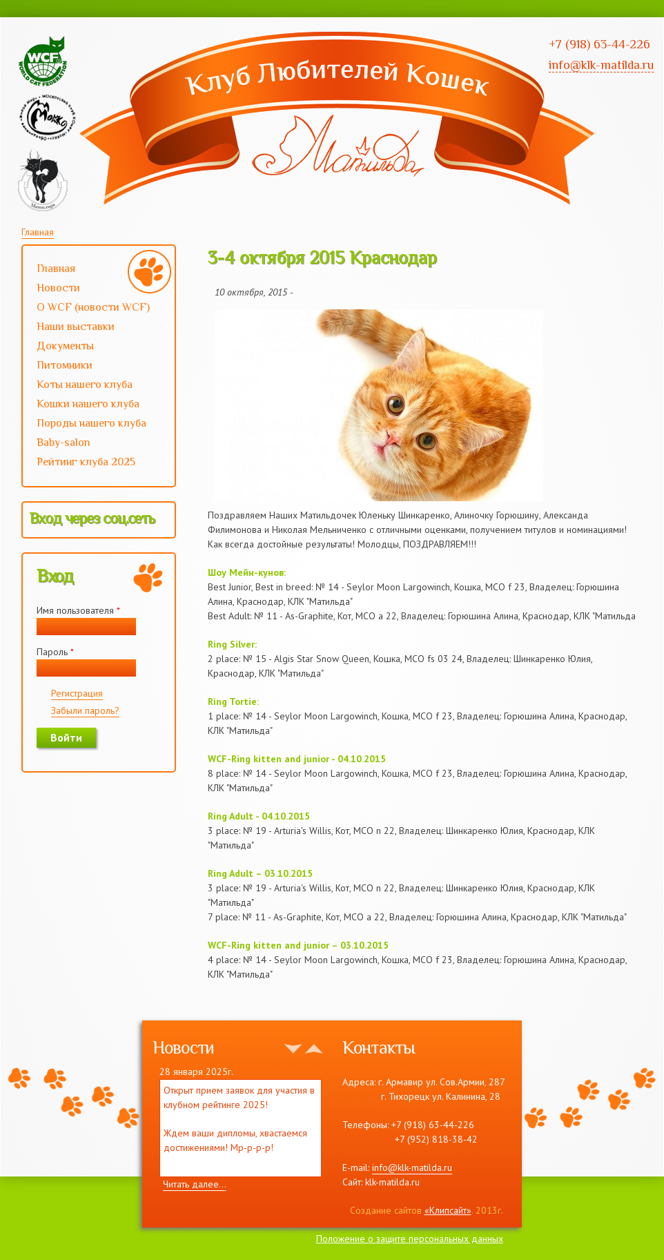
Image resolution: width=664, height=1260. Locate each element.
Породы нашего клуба (91, 423)
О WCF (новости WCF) (97, 308)
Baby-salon (97, 444)
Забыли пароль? (85, 710)
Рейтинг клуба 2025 (97, 463)
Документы (65, 346)
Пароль (55, 652)
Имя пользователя (78, 610)
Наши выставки (97, 328)
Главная (37, 232)
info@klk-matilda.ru (412, 1167)
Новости (58, 288)
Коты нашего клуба (85, 384)
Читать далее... (194, 1184)
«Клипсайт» (447, 1210)
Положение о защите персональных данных (409, 1238)
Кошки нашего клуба (88, 404)
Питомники (64, 365)
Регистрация (77, 693)
